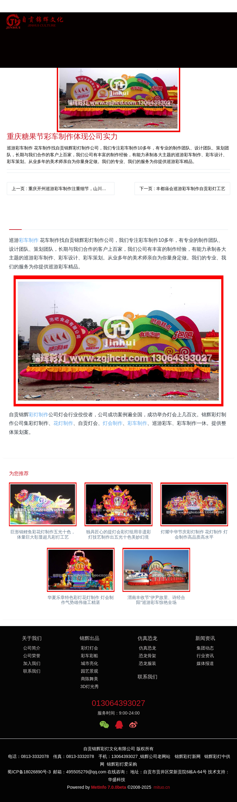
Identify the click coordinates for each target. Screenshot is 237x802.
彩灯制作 (38, 414)
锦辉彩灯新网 (188, 756)
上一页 (63, 188)
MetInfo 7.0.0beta (108, 787)
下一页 (182, 188)
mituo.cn (162, 787)
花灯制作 (63, 423)
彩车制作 (29, 240)
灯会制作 (113, 423)
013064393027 (118, 703)
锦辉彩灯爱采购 (122, 764)
